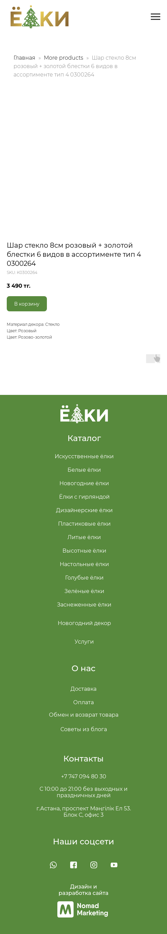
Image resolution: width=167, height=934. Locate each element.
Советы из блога (83, 729)
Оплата (83, 702)
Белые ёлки (84, 470)
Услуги (84, 642)
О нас (83, 668)
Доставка (83, 689)
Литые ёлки (84, 537)
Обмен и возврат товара (83, 715)
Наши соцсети (83, 841)
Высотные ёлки (84, 551)
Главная (24, 58)
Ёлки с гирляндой (84, 497)
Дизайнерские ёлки (84, 510)
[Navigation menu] (155, 16)
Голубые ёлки (84, 577)
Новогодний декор (84, 623)
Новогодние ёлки (84, 483)
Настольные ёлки (84, 564)
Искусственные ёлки (84, 456)
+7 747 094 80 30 (83, 776)
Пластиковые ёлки (84, 524)
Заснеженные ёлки (84, 604)
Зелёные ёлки (84, 591)
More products (64, 58)
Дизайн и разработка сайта (84, 889)
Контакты (83, 759)
